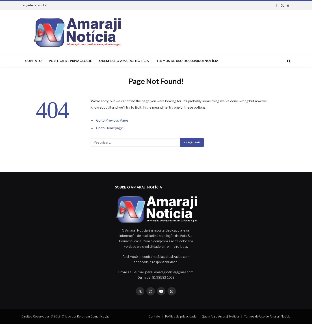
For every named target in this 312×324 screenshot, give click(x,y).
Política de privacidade (70, 61)
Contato (33, 61)
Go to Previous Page (112, 120)
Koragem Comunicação (93, 316)
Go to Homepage (109, 128)
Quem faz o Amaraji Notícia (124, 61)
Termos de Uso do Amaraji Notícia (187, 61)
